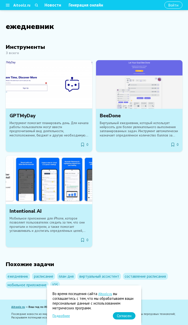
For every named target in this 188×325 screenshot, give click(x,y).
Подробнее (61, 316)
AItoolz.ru (105, 294)
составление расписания (145, 276)
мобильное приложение (27, 284)
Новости (52, 5)
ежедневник (18, 276)
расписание (43, 276)
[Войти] (173, 5)
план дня (66, 276)
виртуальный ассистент (99, 276)
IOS (55, 284)
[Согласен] (124, 315)
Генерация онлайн (86, 5)
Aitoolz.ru (21, 5)
